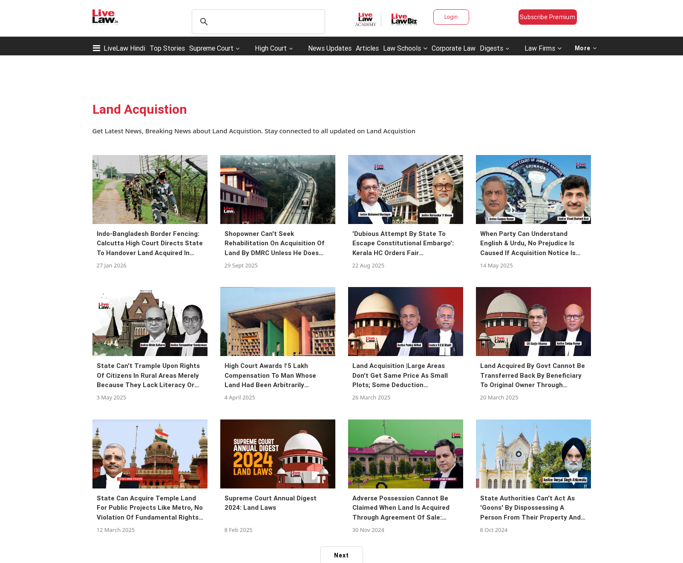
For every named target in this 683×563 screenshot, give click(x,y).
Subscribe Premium (547, 17)
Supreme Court (211, 48)
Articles (367, 48)
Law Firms (543, 48)
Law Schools (405, 48)
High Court (271, 48)
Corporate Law (454, 48)
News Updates (330, 48)
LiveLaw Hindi (124, 48)
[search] (257, 22)
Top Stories (167, 48)
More (586, 48)
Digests (491, 48)
